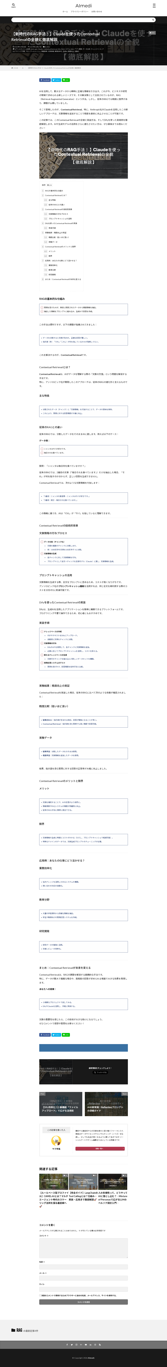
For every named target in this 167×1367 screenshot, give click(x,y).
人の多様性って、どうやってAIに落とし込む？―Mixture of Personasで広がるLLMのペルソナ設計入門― (112, 1197)
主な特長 (50, 200)
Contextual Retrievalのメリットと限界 (59, 246)
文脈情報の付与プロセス (56, 214)
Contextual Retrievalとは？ (54, 195)
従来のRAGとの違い (54, 204)
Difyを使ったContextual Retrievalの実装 (59, 223)
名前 (42, 1262)
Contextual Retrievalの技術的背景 (57, 209)
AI (45, 47)
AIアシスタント (19, 49)
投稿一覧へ (99, 1149)
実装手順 (50, 228)
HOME (16, 68)
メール (43, 1273)
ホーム (65, 11)
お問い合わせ (96, 11)
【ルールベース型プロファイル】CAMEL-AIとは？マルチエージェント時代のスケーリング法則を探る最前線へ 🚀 (54, 1199)
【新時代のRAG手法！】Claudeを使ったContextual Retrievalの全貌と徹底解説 (54, 68)
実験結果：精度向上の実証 (54, 232)
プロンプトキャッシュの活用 (58, 218)
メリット (50, 251)
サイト (42, 1284)
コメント (43, 1236)
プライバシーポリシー (80, 11)
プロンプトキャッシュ (33, 51)
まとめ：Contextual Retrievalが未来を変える (61, 279)
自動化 (77, 51)
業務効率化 (58, 51)
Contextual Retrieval (50, 49)
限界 (48, 256)
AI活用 (28, 49)
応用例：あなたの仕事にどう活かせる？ (59, 260)
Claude (40, 49)
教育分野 (50, 270)
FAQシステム (65, 49)
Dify (59, 49)
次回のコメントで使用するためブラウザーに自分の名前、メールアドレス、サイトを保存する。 (79, 1295)
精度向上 (71, 51)
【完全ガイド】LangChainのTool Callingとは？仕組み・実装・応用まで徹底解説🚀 (83, 1196)
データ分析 (86, 49)
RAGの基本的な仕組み (52, 190)
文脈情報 (51, 51)
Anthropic (34, 49)
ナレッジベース (96, 49)
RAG (48, 47)
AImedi (91, 1358)
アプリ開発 (78, 49)
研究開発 (50, 274)
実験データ (50, 242)
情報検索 (44, 51)
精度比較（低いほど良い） (57, 237)
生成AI (65, 51)
